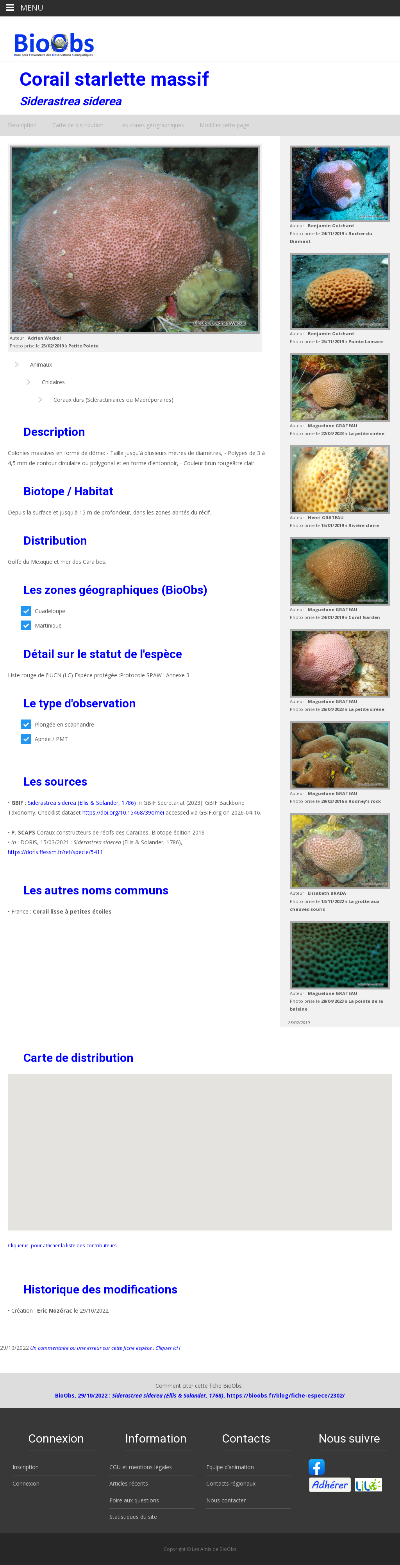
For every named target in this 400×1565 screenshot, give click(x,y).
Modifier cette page (224, 125)
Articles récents (128, 1483)
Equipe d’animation (230, 1467)
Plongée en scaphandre (57, 724)
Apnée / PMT (44, 739)
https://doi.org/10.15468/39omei (123, 812)
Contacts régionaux (230, 1483)
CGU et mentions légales (140, 1467)
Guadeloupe (43, 611)
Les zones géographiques (151, 125)
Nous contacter (226, 1500)
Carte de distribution (78, 125)
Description (22, 125)
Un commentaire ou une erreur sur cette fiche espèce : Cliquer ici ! (104, 1347)
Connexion (25, 1483)
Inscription (25, 1467)
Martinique (41, 625)
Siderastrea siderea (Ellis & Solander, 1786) (82, 802)
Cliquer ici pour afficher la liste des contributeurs (62, 1245)
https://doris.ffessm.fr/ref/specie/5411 (55, 852)
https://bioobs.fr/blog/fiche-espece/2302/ (286, 1395)
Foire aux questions (134, 1500)
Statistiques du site (133, 1516)
